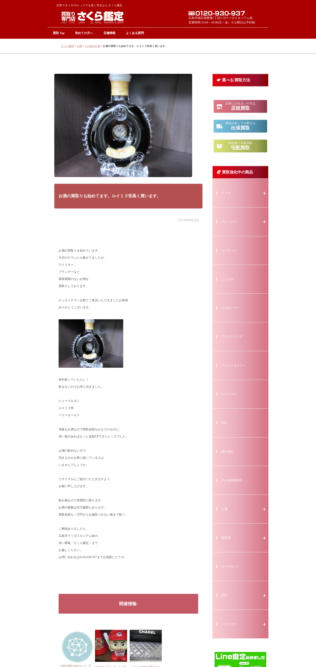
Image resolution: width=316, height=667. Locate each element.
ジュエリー (229, 624)
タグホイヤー (230, 308)
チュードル (229, 394)
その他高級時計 (232, 480)
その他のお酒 (92, 46)
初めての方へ (84, 33)
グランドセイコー (233, 365)
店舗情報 (109, 33)
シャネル (227, 279)
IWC (224, 423)
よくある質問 (135, 33)
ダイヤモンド (230, 566)
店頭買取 (240, 106)
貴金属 (225, 537)
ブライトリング (232, 336)
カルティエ (229, 250)
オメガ (225, 193)
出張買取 (240, 126)
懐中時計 (227, 451)
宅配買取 (240, 145)
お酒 (79, 46)
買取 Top (59, 33)
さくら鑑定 (67, 46)
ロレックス (229, 221)
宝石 (224, 595)
